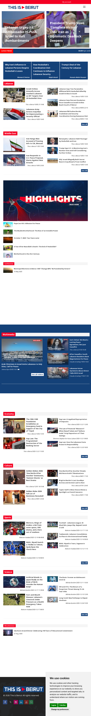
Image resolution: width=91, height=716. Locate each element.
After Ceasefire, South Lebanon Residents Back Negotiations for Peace (79, 356)
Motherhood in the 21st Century (26, 254)
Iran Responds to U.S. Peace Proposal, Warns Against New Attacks (34, 159)
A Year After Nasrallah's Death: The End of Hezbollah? (35, 247)
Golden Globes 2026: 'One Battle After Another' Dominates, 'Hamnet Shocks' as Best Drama (35, 475)
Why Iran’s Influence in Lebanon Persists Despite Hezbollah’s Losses (17, 67)
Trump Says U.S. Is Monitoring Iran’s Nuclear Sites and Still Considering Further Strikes (73, 150)
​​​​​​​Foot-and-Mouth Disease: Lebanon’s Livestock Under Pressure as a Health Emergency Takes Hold (35, 601)
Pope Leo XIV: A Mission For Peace (27, 223)
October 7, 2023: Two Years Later (26, 238)
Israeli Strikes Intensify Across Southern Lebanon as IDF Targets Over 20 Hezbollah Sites (34, 93)
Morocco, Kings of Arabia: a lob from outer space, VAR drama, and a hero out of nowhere (34, 527)
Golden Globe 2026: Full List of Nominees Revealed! (34, 493)
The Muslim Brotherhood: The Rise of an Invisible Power (36, 231)
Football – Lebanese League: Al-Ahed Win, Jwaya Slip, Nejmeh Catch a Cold (73, 525)
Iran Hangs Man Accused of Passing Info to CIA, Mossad (34, 141)
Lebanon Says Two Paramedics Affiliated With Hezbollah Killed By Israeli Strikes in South (72, 91)
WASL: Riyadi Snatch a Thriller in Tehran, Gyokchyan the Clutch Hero (34, 545)
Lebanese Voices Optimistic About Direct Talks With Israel (79, 370)
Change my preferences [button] (60, 709)
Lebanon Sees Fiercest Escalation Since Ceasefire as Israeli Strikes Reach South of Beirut (72, 102)
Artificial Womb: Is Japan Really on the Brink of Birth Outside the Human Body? (34, 582)
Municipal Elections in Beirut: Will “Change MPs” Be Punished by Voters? (42, 269)
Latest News (6, 51)
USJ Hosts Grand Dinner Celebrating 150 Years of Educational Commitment (43, 631)
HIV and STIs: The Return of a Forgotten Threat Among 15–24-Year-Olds (71, 589)
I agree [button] (53, 705)
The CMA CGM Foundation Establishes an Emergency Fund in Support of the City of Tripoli (34, 425)
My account (66, 2)
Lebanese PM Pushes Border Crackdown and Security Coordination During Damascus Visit (73, 113)
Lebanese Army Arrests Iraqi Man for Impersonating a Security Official (34, 112)
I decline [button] (62, 705)
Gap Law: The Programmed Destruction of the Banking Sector (34, 442)
